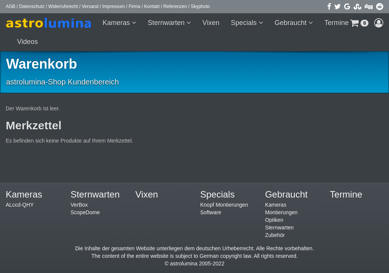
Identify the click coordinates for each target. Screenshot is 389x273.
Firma (135, 6)
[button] (359, 22)
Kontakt (152, 6)
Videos (27, 42)
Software (210, 212)
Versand (90, 6)
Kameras (117, 23)
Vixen (211, 23)
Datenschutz (31, 6)
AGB (10, 6)
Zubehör (275, 235)
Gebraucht (291, 23)
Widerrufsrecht (63, 6)
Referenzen (175, 6)
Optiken (274, 220)
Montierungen (281, 212)
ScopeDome (85, 212)
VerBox (79, 205)
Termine (336, 23)
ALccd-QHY (20, 205)
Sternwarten (167, 23)
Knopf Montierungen (224, 205)
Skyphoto (200, 6)
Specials (245, 23)
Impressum (113, 6)
